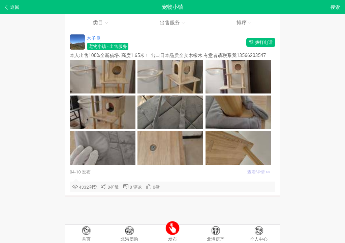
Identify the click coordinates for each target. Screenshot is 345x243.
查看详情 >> (259, 171)
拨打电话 (261, 42)
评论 (138, 187)
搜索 (335, 7)
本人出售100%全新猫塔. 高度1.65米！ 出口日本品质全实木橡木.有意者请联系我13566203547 (168, 55)
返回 (12, 7)
